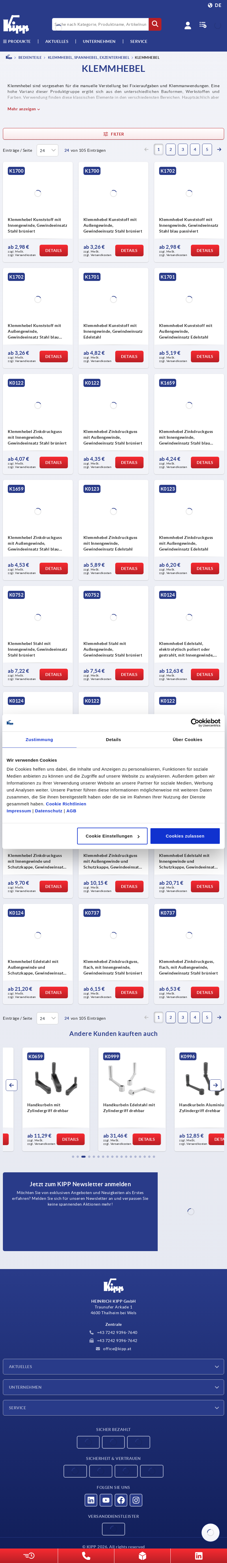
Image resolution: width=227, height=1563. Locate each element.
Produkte (17, 41)
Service (17, 1407)
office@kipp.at (113, 1348)
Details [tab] (113, 739)
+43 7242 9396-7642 (113, 1340)
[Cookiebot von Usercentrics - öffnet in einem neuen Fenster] (195, 722)
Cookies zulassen (185, 835)
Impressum (19, 810)
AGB (71, 810)
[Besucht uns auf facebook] (121, 1500)
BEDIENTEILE (30, 57)
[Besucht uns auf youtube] (106, 1500)
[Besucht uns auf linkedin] (91, 1500)
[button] (73, 1157)
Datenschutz (48, 810)
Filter (113, 134)
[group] (37, 1099)
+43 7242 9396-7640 (113, 1332)
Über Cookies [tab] (187, 739)
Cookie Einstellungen (113, 835)
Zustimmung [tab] (39, 739)
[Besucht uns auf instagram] (136, 1500)
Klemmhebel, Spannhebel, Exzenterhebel (88, 57)
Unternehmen (99, 41)
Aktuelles (20, 1366)
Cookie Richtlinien (66, 803)
